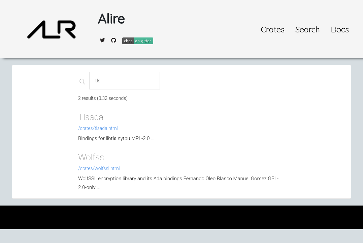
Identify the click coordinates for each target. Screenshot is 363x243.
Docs (340, 29)
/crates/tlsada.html (98, 128)
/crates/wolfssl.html (99, 168)
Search (307, 29)
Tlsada (91, 117)
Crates (273, 29)
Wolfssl (92, 157)
